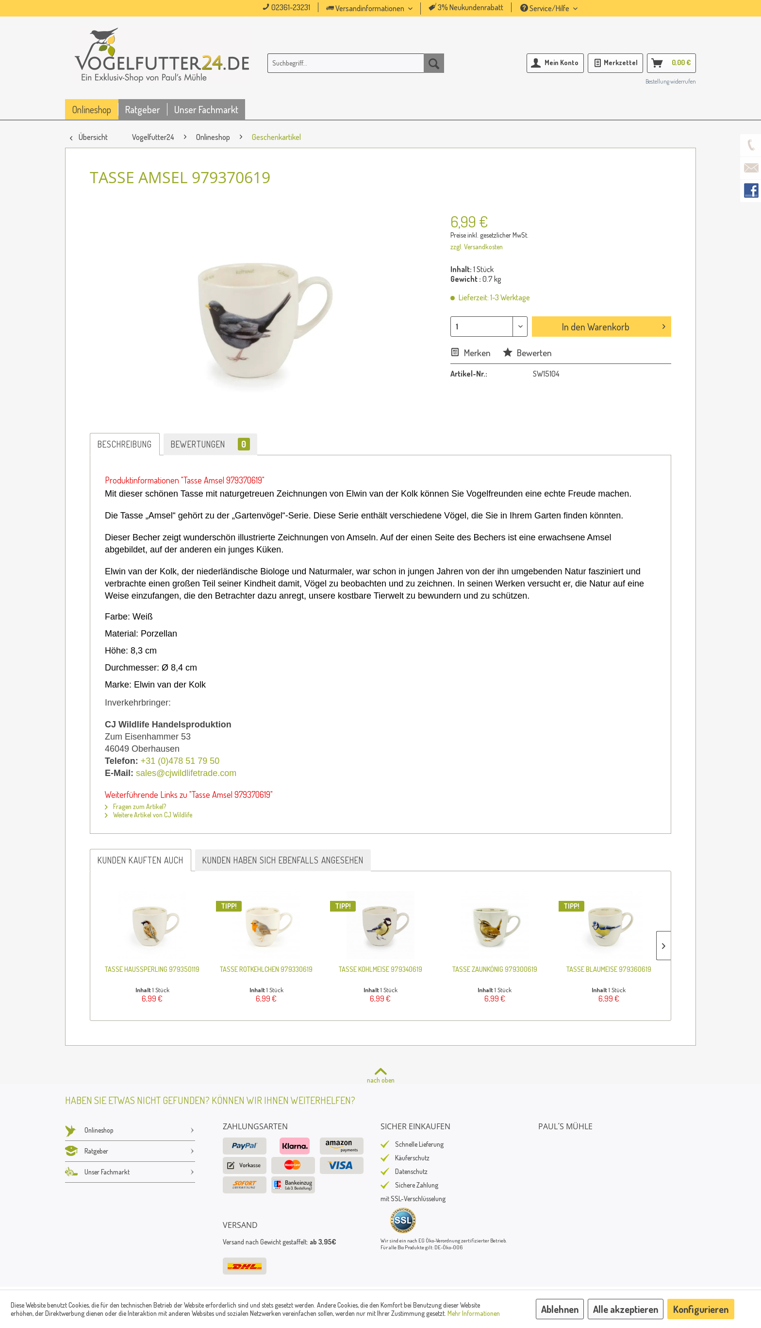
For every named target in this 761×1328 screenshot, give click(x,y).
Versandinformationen (366, 8)
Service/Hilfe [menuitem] (545, 8)
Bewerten (527, 352)
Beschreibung (125, 444)
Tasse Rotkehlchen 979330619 (266, 969)
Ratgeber (130, 1151)
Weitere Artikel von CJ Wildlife (148, 815)
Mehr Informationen (473, 1313)
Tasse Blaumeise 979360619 (608, 969)
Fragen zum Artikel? (135, 806)
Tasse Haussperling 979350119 (152, 969)
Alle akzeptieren (625, 1309)
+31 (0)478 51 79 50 (180, 761)
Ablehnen (560, 1309)
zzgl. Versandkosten (476, 246)
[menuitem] (383, 8)
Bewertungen (210, 444)
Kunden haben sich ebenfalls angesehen (283, 860)
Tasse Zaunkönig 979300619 (494, 969)
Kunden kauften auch (140, 860)
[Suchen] (434, 63)
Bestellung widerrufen (670, 81)
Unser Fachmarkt (130, 1172)
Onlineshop (130, 1130)
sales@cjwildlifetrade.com (186, 773)
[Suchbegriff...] (355, 63)
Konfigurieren (700, 1309)
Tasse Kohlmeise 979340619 (380, 969)
